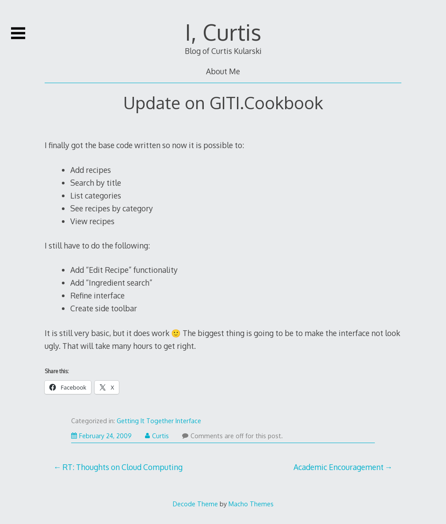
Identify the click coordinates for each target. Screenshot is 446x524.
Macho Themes (251, 504)
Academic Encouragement (339, 467)
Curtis (157, 436)
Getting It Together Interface (159, 421)
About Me (223, 71)
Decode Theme (195, 504)
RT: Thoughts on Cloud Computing (122, 467)
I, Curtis (223, 32)
